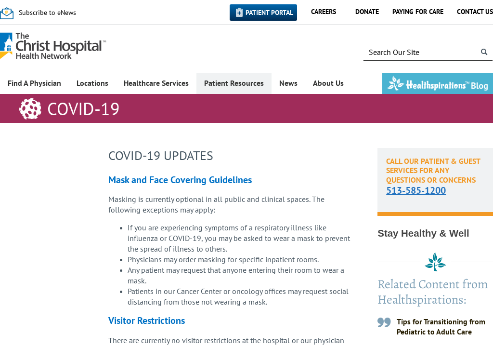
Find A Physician (34, 83)
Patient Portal (269, 12)
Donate (367, 11)
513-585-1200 (416, 190)
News (288, 83)
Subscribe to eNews (47, 12)
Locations (92, 83)
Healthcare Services (156, 83)
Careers (323, 11)
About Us (328, 83)
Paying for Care (417, 11)
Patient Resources (234, 83)
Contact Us (475, 11)
